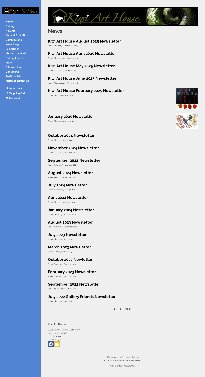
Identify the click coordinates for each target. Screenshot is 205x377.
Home (9, 21)
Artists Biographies (17, 81)
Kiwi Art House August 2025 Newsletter (84, 41)
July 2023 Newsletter (67, 234)
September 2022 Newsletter (74, 284)
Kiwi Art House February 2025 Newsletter (86, 90)
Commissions (14, 40)
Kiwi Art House (124, 357)
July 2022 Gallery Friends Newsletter (82, 296)
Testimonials (13, 76)
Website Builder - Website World (122, 366)
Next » (128, 309)
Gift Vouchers (14, 67)
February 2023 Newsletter (72, 272)
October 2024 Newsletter (71, 135)
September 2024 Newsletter (74, 160)
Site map (135, 357)
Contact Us (12, 72)
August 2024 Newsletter (70, 173)
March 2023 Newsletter (69, 247)
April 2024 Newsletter (68, 197)
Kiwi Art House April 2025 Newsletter (82, 53)
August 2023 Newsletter (70, 222)
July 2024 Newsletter (67, 185)
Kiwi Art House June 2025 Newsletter (82, 78)
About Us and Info (17, 53)
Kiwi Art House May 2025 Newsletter (81, 66)
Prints (9, 62)
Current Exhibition (17, 35)
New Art (10, 31)
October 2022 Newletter (70, 259)
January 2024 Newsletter (71, 210)
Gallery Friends (15, 58)
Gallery (10, 26)
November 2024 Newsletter (73, 148)
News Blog (12, 44)
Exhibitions (12, 49)
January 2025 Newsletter (71, 116)
